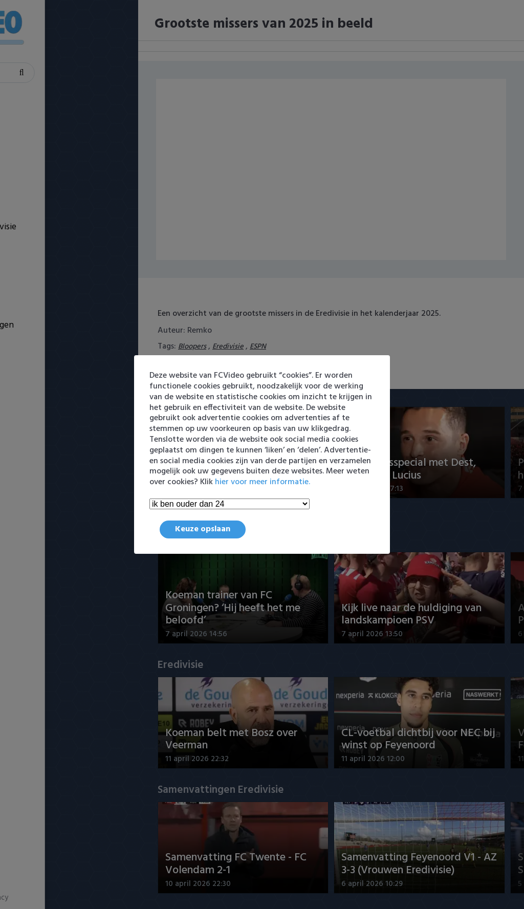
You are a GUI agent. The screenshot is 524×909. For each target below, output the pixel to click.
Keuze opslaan (202, 529)
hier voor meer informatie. (262, 482)
